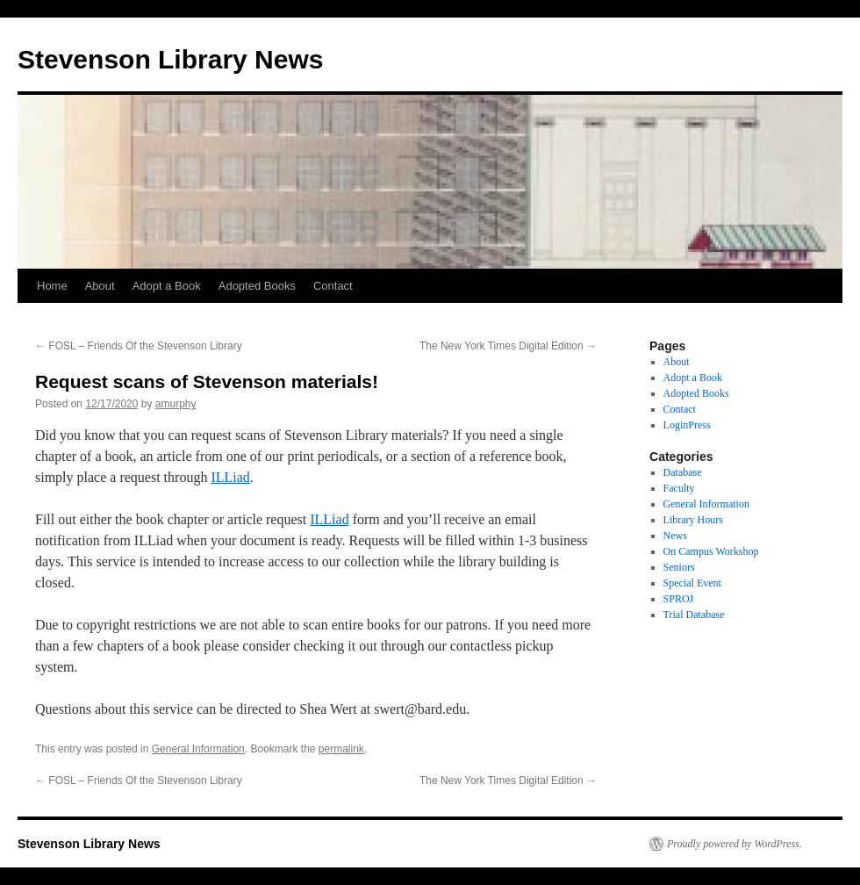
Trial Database (694, 614)
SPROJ (678, 599)
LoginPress (687, 425)
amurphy (176, 404)
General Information (198, 749)
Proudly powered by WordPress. (734, 844)
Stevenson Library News (170, 59)
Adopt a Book (167, 285)
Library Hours (693, 520)
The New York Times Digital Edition (508, 346)
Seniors (679, 567)
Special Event (692, 583)
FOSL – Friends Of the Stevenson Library (138, 346)
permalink (341, 749)
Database (682, 472)
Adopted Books (257, 285)
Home (52, 285)
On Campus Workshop (711, 551)
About (100, 285)
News (675, 535)
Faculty (679, 488)
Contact (333, 285)
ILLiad (230, 477)
